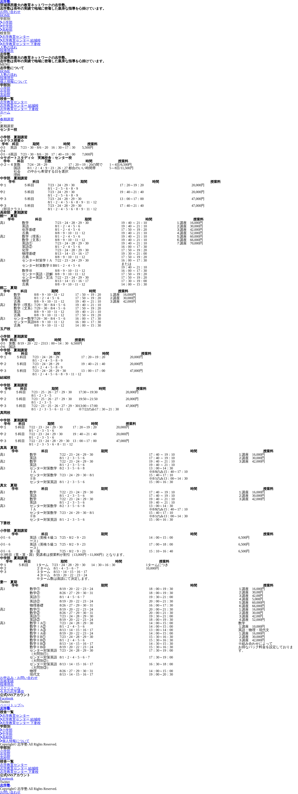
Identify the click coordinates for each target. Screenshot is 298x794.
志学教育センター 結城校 (20, 40)
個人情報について (13, 81)
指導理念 (7, 51)
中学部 (6, 26)
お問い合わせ (10, 12)
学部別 (5, 19)
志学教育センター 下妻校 (20, 44)
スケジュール (10, 688)
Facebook (6, 698)
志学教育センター (15, 36)
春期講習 (7, 119)
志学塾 (5, 708)
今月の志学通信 (12, 691)
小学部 (6, 22)
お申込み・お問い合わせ (19, 678)
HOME (5, 15)
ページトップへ (12, 705)
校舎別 (5, 33)
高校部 (6, 29)
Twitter (5, 702)
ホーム (5, 112)
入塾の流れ (8, 47)
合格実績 (7, 681)
